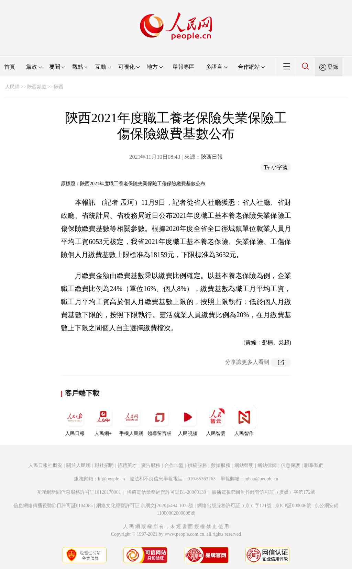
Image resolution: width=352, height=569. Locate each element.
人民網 (12, 86)
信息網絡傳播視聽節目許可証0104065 (53, 505)
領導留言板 (159, 420)
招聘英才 (127, 465)
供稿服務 (197, 465)
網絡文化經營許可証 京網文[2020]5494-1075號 (145, 505)
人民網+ (103, 420)
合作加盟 (174, 465)
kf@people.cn (111, 478)
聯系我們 (313, 465)
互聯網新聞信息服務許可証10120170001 (79, 492)
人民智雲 (216, 420)
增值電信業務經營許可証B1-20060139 (166, 492)
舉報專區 (184, 67)
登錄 (332, 67)
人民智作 (244, 420)
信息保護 (290, 465)
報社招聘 (104, 465)
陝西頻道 (36, 86)
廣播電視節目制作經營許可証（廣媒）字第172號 (263, 492)
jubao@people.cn (261, 478)
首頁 (9, 67)
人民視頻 (188, 420)
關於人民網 (78, 465)
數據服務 (220, 465)
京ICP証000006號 (293, 505)
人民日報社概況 (45, 465)
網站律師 (267, 465)
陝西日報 (212, 157)
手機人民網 (131, 420)
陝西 (59, 86)
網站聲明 (244, 465)
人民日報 (75, 420)
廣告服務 (150, 465)
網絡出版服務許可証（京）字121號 (234, 505)
